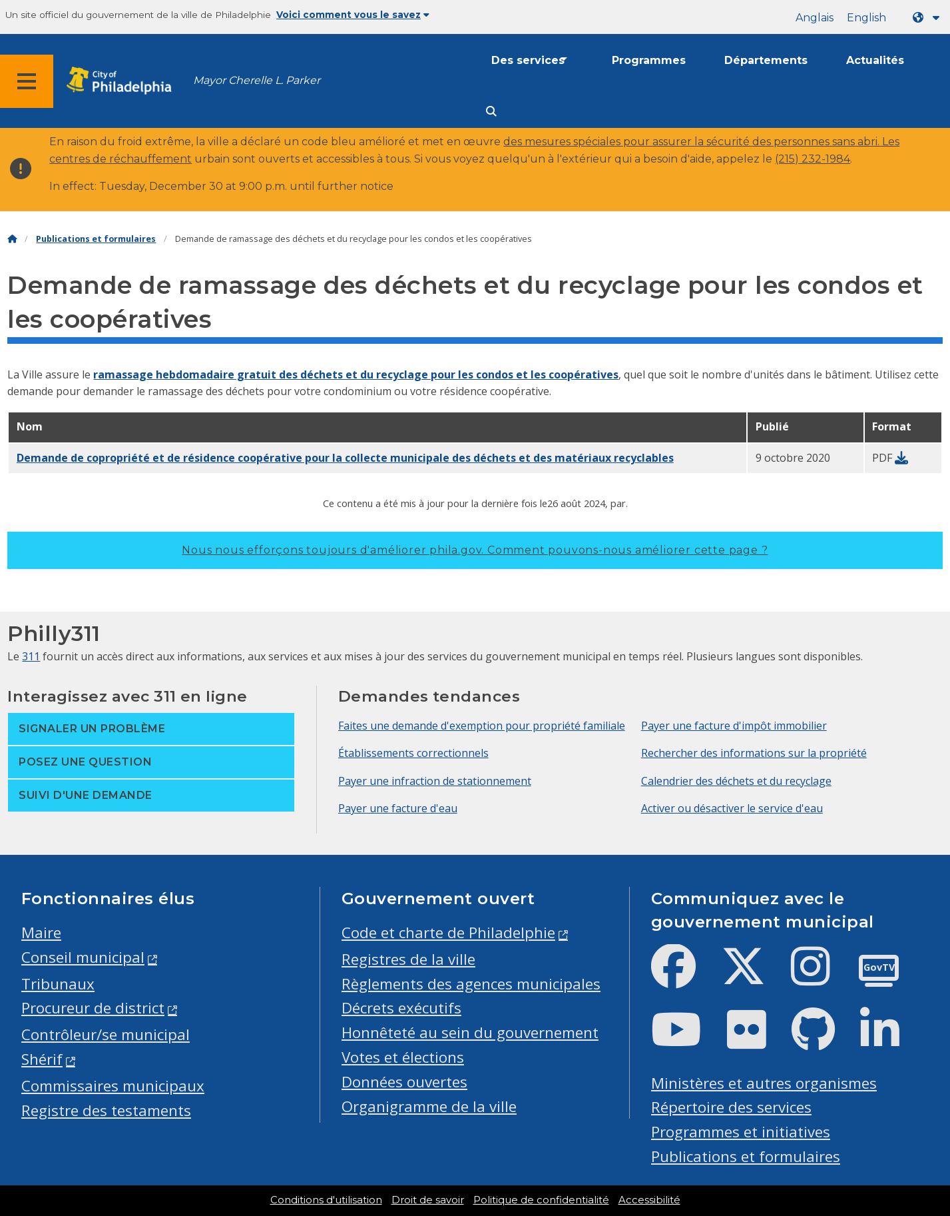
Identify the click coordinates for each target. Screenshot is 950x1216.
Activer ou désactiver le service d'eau (732, 808)
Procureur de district (92, 1007)
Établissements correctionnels (413, 753)
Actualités (875, 60)
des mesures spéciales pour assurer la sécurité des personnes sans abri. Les (701, 141)
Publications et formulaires (96, 239)
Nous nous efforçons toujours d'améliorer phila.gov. (475, 550)
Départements (766, 60)
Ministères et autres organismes (764, 1083)
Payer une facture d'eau (397, 808)
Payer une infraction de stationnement (434, 781)
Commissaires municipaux (112, 1085)
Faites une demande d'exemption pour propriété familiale (481, 725)
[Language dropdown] (928, 18)
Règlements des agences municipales (471, 983)
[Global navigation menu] (26, 81)
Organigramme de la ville (429, 1106)
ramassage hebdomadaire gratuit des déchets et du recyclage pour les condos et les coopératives (355, 374)
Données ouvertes (404, 1081)
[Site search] (491, 111)
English (866, 17)
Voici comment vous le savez (352, 14)
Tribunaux (58, 983)
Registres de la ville (408, 959)
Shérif (42, 1059)
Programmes (649, 60)
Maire (41, 932)
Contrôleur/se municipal (105, 1034)
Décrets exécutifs (401, 1007)
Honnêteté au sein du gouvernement (470, 1032)
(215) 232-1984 (812, 159)
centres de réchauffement (120, 159)
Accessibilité (649, 1200)
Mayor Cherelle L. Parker (256, 80)
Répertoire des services (731, 1107)
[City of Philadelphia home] (123, 81)
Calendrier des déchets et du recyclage (736, 781)
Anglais (814, 17)
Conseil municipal (82, 957)
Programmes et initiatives (740, 1131)
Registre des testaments (106, 1110)
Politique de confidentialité (541, 1200)
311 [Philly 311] (31, 656)
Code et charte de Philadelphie (448, 932)
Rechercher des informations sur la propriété (754, 753)
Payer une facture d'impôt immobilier (734, 725)
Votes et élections (403, 1057)
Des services (528, 60)
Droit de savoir (427, 1200)
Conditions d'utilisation (326, 1200)
